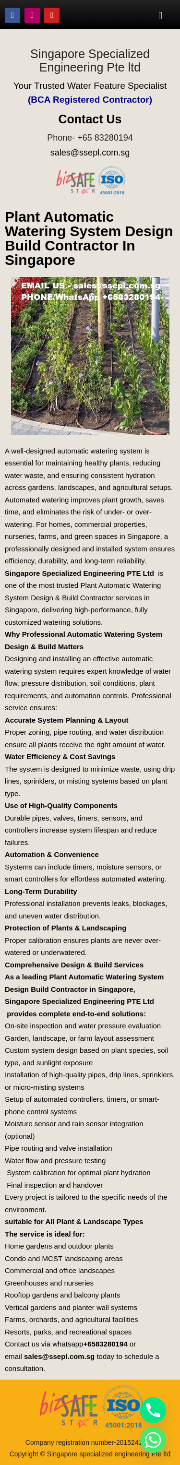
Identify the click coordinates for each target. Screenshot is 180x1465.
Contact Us (90, 119)
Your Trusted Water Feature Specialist (90, 86)
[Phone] (153, 1410)
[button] (160, 15)
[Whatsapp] (153, 1440)
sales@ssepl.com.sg (90, 152)
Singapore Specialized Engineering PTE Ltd (79, 573)
